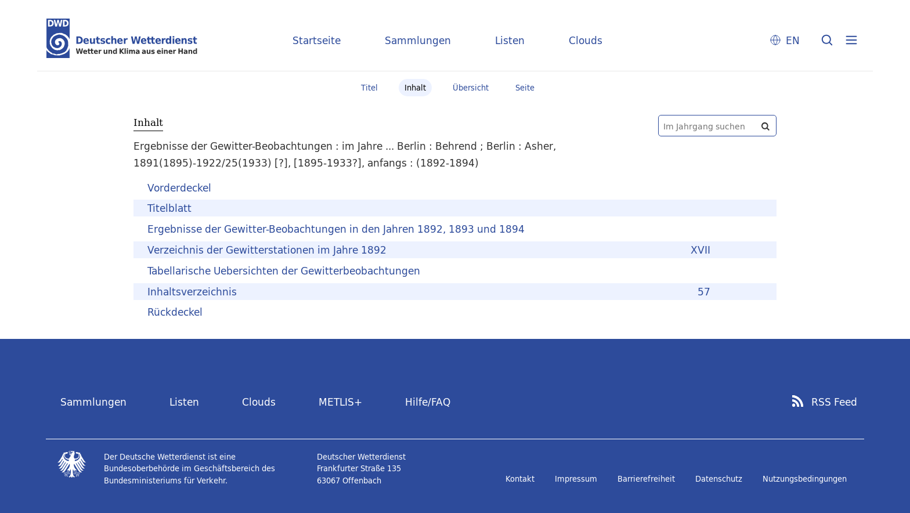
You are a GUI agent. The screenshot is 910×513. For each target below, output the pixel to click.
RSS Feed (834, 402)
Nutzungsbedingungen (805, 478)
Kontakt (520, 478)
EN (793, 40)
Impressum (576, 478)
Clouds (585, 40)
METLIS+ (340, 401)
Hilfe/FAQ (427, 401)
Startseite (316, 40)
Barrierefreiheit (646, 478)
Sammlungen (418, 40)
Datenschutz (718, 478)
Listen (510, 40)
